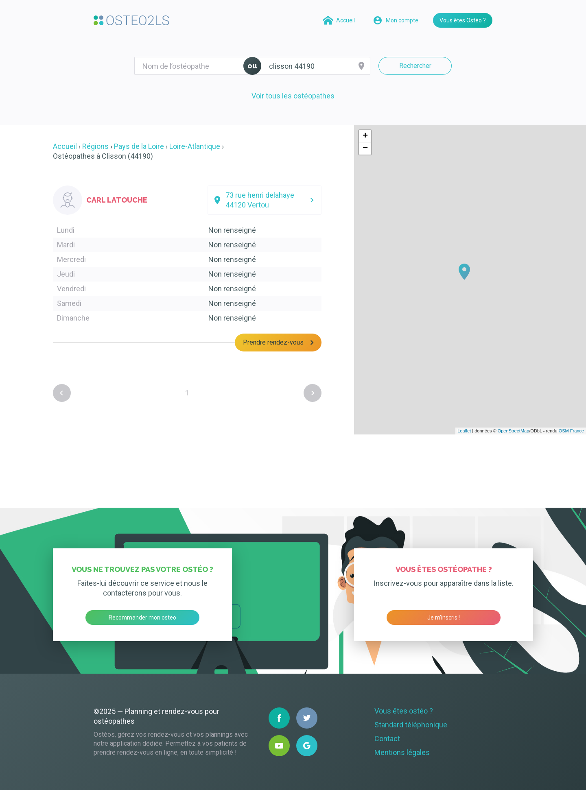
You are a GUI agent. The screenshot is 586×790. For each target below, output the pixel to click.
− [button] (365, 148)
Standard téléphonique (410, 724)
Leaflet (464, 430)
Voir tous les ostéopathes (293, 96)
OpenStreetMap (513, 430)
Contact (387, 738)
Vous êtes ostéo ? (403, 711)
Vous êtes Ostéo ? (463, 20)
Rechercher (415, 66)
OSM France (571, 430)
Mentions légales (402, 752)
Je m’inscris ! (443, 617)
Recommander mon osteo (142, 617)
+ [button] (365, 136)
